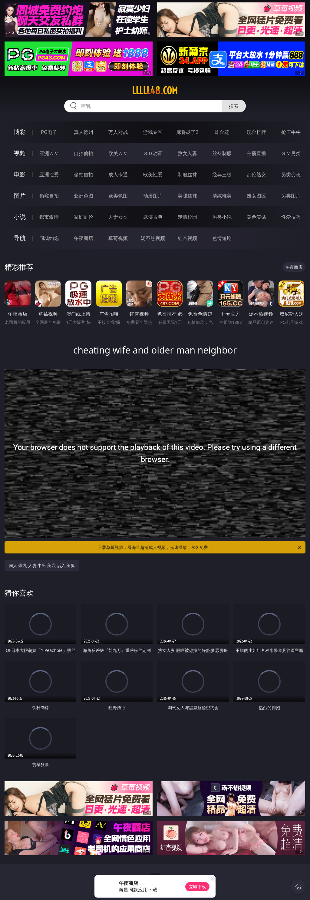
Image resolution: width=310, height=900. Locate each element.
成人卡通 (118, 174)
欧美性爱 (153, 174)
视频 (20, 153)
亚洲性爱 (49, 174)
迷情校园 (187, 217)
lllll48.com (155, 91)
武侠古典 (153, 217)
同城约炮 (49, 238)
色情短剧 (222, 238)
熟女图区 (256, 195)
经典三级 (222, 174)
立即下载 (197, 886)
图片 (20, 195)
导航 (20, 238)
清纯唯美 (222, 195)
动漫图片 (153, 195)
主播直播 (256, 153)
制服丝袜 (187, 174)
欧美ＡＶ (118, 153)
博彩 (20, 132)
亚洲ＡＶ (49, 153)
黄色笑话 (256, 217)
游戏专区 (153, 132)
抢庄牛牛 (291, 132)
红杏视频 (187, 238)
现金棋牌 (256, 132)
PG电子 (49, 132)
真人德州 (83, 132)
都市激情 (49, 217)
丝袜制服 (222, 153)
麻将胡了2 (187, 132)
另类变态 (291, 174)
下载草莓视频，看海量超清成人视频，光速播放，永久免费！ (200, 547)
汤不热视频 (153, 238)
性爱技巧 (291, 217)
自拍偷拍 (83, 153)
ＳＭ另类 (291, 153)
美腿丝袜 (187, 195)
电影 (20, 174)
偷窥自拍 (49, 195)
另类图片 (291, 195)
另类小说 (222, 217)
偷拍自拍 (83, 174)
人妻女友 (118, 217)
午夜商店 (83, 238)
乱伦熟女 (256, 174)
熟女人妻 (187, 153)
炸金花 (222, 132)
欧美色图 (118, 195)
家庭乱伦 (83, 217)
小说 (20, 217)
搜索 (234, 106)
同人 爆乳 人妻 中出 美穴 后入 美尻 (42, 565)
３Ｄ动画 (153, 153)
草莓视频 (118, 238)
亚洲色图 (83, 195)
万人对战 (118, 132)
